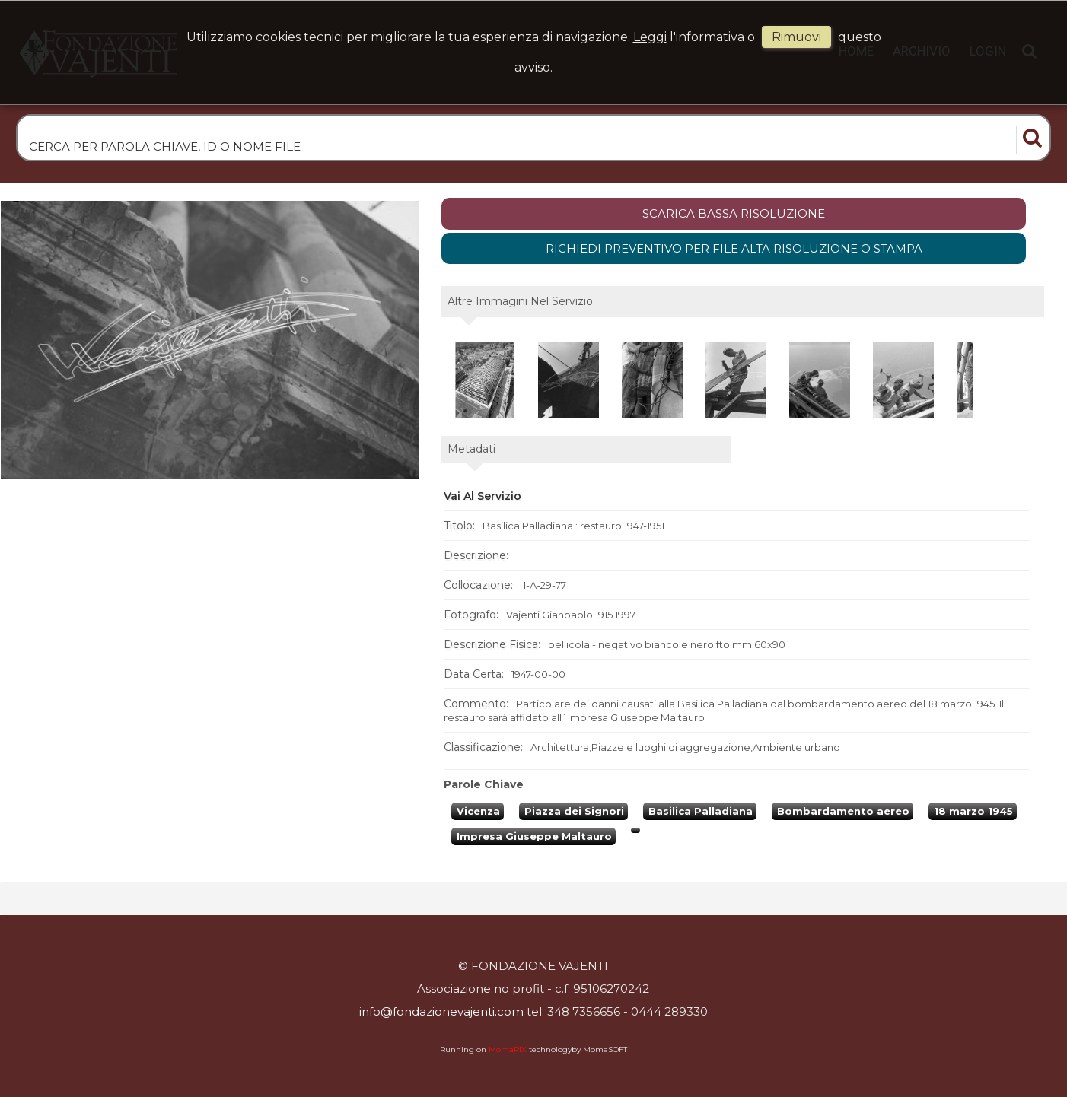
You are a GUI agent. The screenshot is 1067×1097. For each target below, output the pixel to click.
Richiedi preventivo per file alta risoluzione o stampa (734, 248)
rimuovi (796, 37)
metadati (471, 449)
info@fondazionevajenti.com (441, 1011)
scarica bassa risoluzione (733, 213)
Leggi (650, 37)
